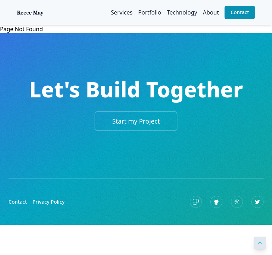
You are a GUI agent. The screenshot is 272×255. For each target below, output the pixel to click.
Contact (240, 12)
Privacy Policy (48, 201)
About (211, 12)
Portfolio (149, 12)
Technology (182, 12)
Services (121, 12)
